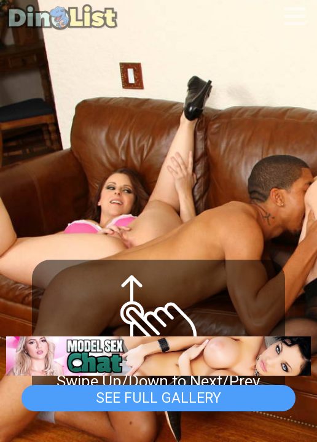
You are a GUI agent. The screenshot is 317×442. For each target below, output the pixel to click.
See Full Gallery (158, 397)
